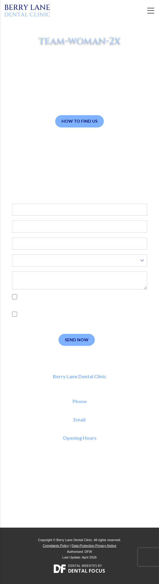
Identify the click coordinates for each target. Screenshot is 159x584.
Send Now (76, 339)
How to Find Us (80, 121)
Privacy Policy (40, 303)
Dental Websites (82, 565)
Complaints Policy (56, 545)
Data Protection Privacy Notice (94, 545)
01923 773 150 (79, 408)
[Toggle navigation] (150, 10)
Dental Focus (86, 571)
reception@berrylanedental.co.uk (79, 426)
